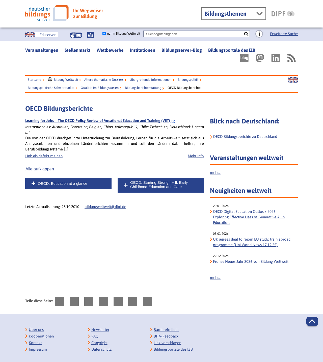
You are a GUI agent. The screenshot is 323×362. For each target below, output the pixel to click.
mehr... (215, 172)
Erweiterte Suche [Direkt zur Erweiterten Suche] (284, 34)
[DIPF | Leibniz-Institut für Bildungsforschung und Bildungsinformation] (283, 13)
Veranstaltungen (41, 50)
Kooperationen (41, 336)
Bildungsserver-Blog (182, 50)
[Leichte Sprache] (90, 35)
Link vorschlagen (167, 343)
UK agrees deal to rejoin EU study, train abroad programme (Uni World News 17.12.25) (251, 242)
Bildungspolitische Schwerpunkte (51, 88)
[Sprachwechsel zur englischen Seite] (41, 34)
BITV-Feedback (166, 336)
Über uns (36, 329)
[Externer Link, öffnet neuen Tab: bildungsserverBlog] (244, 58)
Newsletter (100, 329)
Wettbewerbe (110, 50)
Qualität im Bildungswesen (100, 88)
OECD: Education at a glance (62, 183)
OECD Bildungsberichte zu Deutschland (245, 136)
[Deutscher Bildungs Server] (64, 13)
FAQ (94, 336)
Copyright (99, 343)
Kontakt (35, 343)
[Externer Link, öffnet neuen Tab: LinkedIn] (275, 58)
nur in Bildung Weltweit (123, 33)
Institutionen (142, 50)
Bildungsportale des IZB (231, 50)
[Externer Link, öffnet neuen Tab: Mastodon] (259, 58)
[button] (312, 321)
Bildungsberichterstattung (143, 88)
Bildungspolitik (188, 80)
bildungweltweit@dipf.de (105, 206)
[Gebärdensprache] (76, 35)
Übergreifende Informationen (150, 80)
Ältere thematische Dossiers (103, 80)
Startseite (34, 80)
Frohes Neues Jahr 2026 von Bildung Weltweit (250, 261)
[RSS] (291, 58)
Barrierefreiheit (166, 329)
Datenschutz (101, 349)
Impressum (38, 349)
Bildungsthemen (225, 13)
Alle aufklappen (39, 169)
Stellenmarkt (77, 50)
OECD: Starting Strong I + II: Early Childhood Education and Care (159, 184)
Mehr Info (196, 156)
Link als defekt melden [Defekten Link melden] (44, 156)
